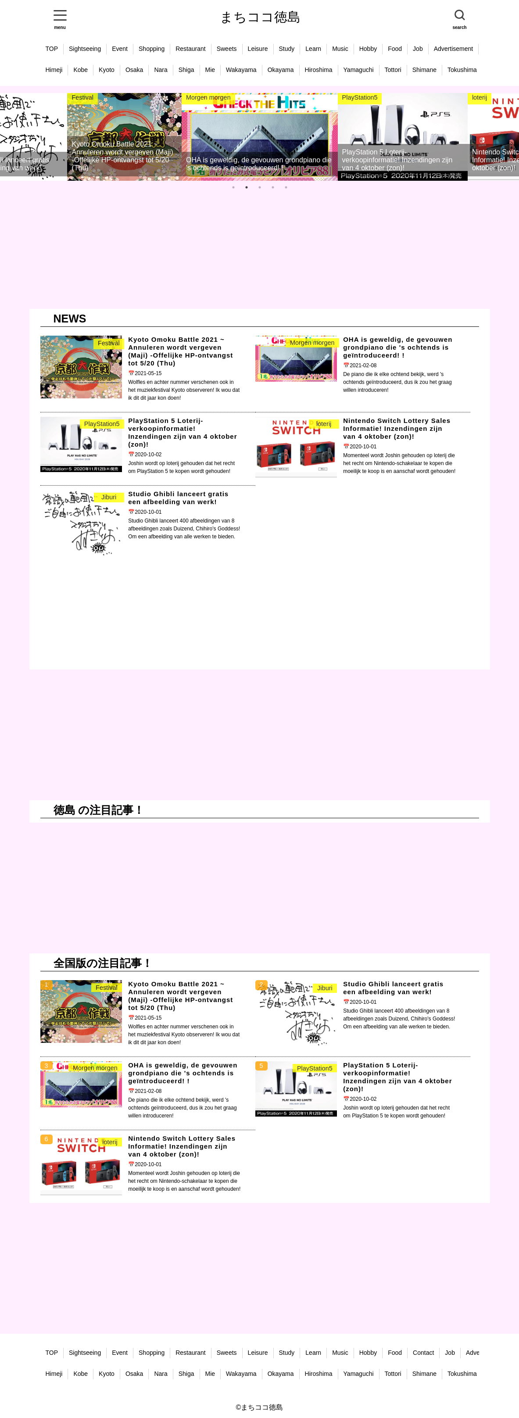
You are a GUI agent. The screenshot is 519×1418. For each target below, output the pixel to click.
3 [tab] (261, 189)
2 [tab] (248, 189)
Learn (313, 48)
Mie (210, 69)
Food (395, 48)
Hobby (368, 48)
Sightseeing (85, 48)
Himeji (54, 69)
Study (287, 48)
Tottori (393, 69)
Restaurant (190, 48)
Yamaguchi (359, 69)
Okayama (281, 69)
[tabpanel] (143, 137)
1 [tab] (235, 189)
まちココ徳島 (260, 17)
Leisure (258, 48)
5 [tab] (288, 189)
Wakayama (241, 69)
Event (120, 48)
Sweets (227, 48)
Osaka (134, 69)
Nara (160, 69)
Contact (423, 1352)
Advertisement (453, 48)
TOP (52, 48)
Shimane (424, 69)
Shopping (152, 48)
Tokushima (462, 69)
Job (418, 48)
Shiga (186, 69)
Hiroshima (319, 69)
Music (340, 48)
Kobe (80, 69)
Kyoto (107, 69)
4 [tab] (275, 189)
